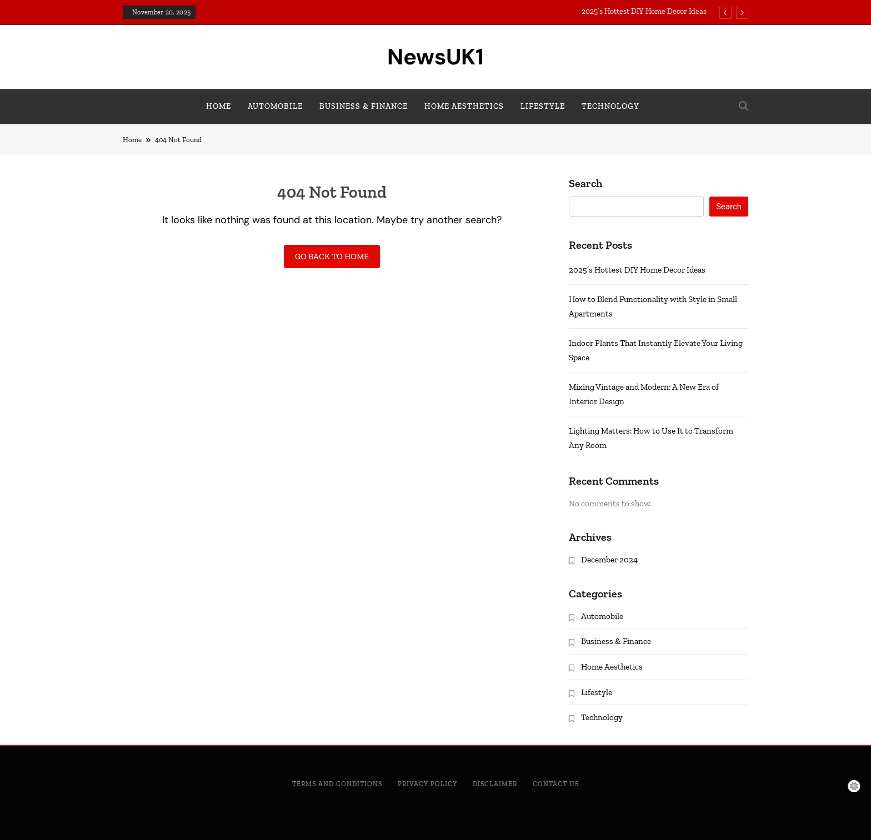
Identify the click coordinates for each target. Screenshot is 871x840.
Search (585, 183)
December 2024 (609, 560)
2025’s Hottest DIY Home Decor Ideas (644, 11)
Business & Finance (363, 106)
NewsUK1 (435, 56)
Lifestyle (542, 106)
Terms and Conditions (337, 784)
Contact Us (556, 784)
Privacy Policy (427, 784)
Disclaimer (495, 784)
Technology (610, 106)
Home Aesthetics (464, 106)
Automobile (275, 106)
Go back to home (332, 256)
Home (218, 106)
